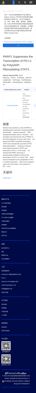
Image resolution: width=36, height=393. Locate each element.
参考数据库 (10, 11)
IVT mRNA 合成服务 (7, 217)
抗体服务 (4, 210)
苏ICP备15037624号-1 (22, 378)
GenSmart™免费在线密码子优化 (11, 274)
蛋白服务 (4, 206)
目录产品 (4, 235)
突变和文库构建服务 (7, 214)
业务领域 (4, 304)
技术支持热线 (5, 330)
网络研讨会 (4, 255)
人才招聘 (4, 315)
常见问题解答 (5, 259)
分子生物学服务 (6, 203)
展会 (2, 251)
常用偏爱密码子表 (6, 289)
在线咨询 (4, 327)
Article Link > (7, 178)
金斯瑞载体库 (5, 271)
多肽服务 (4, 224)
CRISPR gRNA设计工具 (8, 285)
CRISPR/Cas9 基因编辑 (8, 228)
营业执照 (12, 378)
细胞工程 (4, 232)
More (9, 166)
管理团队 (4, 308)
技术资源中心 (5, 248)
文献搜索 (7, 38)
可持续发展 (4, 311)
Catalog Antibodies (12, 105)
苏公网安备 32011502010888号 (12, 381)
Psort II (3, 278)
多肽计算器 (4, 292)
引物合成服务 (5, 221)
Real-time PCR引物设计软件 (9, 281)
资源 (4, 11)
